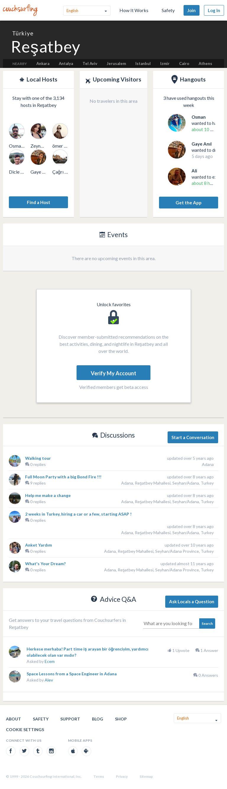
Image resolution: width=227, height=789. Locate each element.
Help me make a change (48, 495)
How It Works (133, 10)
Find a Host (38, 202)
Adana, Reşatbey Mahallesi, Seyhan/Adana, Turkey (167, 482)
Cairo (184, 63)
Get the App (189, 202)
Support (70, 718)
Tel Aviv (89, 63)
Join (191, 10)
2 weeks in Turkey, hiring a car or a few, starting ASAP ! (78, 513)
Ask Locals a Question (191, 601)
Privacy (122, 776)
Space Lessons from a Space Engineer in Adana (72, 673)
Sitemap (146, 776)
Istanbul (143, 63)
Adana (208, 464)
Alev (49, 679)
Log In (214, 10)
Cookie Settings (25, 729)
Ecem (50, 661)
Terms (98, 776)
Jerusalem (116, 63)
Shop (121, 718)
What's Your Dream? (45, 563)
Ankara (42, 63)
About (13, 718)
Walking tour (38, 458)
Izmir (165, 63)
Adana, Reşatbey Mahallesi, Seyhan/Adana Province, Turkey (159, 551)
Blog (97, 718)
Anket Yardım (38, 544)
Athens (205, 63)
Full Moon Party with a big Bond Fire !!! (63, 476)
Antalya (66, 63)
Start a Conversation (192, 437)
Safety (168, 10)
